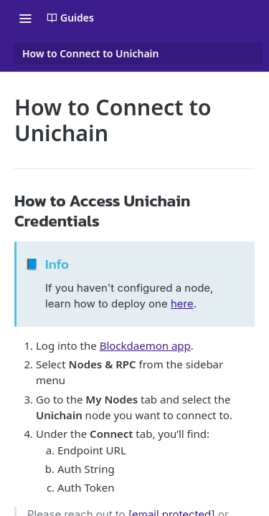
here (182, 303)
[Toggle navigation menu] (25, 18)
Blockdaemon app (145, 345)
